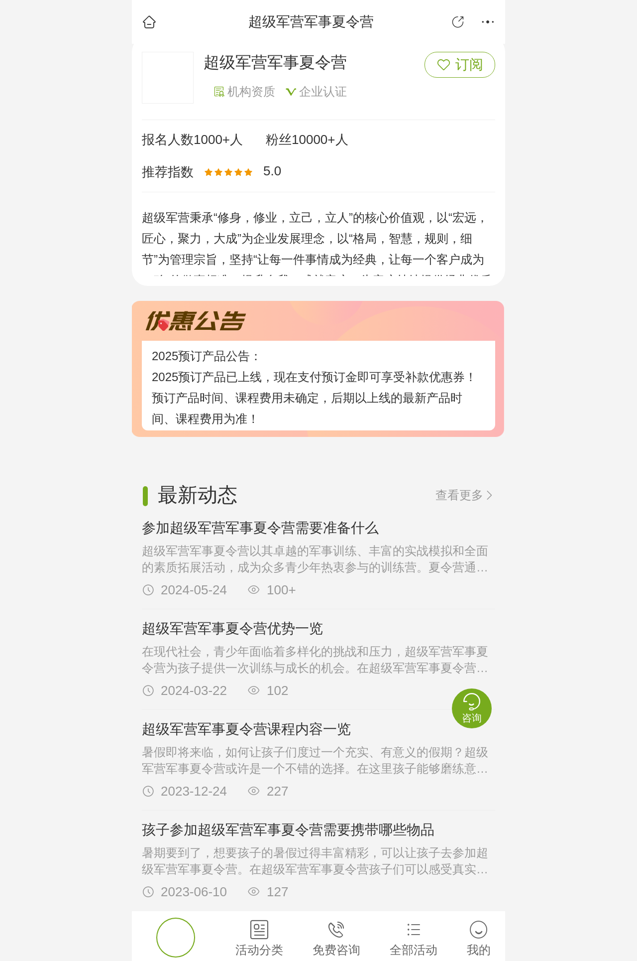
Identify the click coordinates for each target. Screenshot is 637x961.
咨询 (472, 707)
